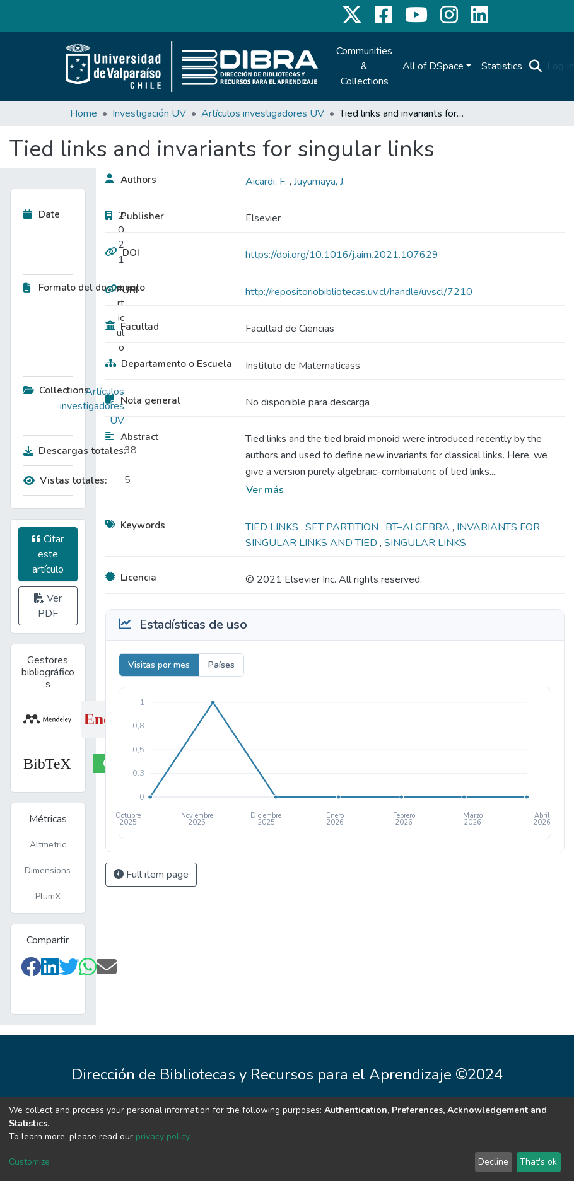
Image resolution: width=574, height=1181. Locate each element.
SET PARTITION (343, 527)
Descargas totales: (70, 451)
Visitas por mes (159, 665)
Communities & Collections (364, 66)
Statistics (501, 66)
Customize (29, 1162)
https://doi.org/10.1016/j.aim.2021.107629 (341, 255)
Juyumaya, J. (319, 182)
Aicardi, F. (267, 182)
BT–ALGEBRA (418, 527)
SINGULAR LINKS (425, 543)
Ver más (265, 490)
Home (83, 113)
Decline (493, 1162)
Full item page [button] (151, 874)
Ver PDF (48, 605)
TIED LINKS (273, 527)
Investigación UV (149, 113)
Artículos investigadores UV (262, 113)
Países (221, 665)
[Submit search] (535, 66)
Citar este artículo (48, 554)
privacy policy (162, 1137)
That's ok (538, 1162)
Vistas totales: (65, 480)
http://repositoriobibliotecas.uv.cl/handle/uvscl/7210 (358, 292)
